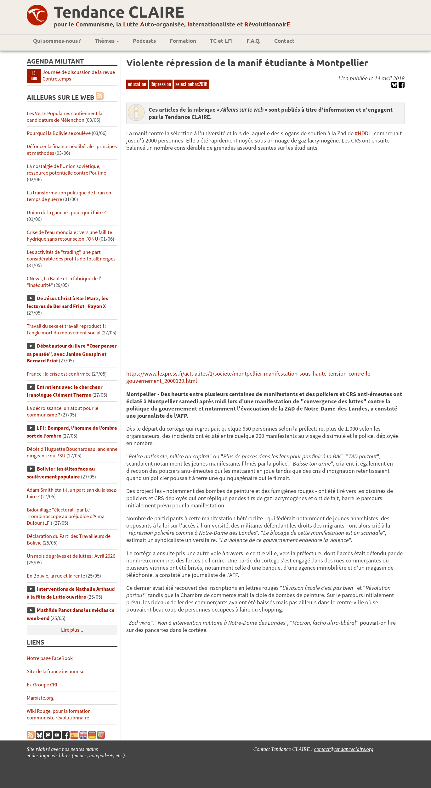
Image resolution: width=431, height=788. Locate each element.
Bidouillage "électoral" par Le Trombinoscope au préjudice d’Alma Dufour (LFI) (66, 516)
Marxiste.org (40, 698)
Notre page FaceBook (50, 658)
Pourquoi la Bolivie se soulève (59, 133)
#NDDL (363, 133)
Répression (160, 84)
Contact (284, 40)
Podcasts (144, 40)
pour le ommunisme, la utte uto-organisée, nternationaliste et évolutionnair (172, 24)
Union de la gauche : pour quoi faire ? (66, 212)
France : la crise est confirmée (59, 374)
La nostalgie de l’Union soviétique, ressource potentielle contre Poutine (66, 169)
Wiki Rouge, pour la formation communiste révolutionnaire (59, 714)
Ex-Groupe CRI (42, 684)
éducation (137, 84)
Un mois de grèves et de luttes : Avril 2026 (71, 556)
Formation (183, 40)
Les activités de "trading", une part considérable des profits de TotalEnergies (71, 255)
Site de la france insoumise (55, 671)
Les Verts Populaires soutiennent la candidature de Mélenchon (64, 116)
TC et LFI (221, 40)
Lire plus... (72, 630)
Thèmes (107, 40)
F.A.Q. (253, 40)
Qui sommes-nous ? (57, 40)
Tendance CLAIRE (119, 11)
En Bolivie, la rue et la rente (56, 576)
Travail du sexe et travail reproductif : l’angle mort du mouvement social (66, 329)
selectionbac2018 (191, 84)
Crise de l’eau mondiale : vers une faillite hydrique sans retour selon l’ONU (69, 235)
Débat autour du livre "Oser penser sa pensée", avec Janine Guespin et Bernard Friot (72, 353)
